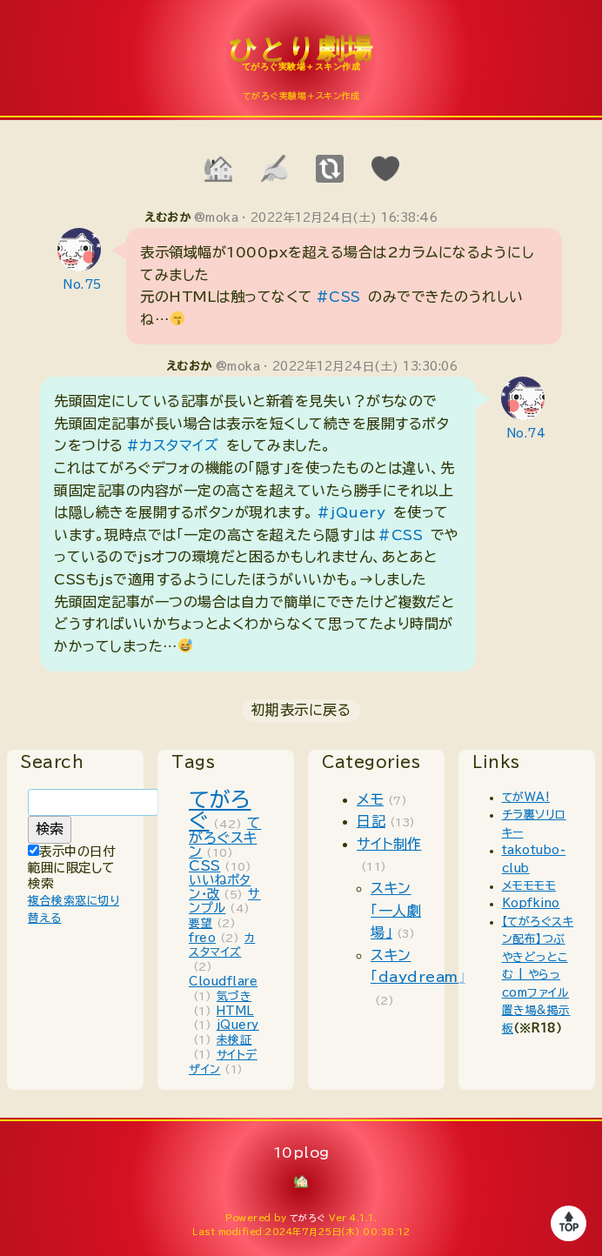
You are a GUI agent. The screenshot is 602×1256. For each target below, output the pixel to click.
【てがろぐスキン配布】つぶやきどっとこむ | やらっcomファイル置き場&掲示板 (538, 975)
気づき (234, 996)
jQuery (238, 1025)
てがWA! (526, 797)
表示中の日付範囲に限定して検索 (71, 867)
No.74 (526, 433)
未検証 (234, 1040)
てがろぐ (308, 1217)
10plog (301, 62)
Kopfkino (531, 903)
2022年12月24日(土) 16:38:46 (344, 218)
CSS (205, 865)
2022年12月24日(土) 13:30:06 (365, 366)
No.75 (83, 285)
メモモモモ (529, 886)
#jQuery (351, 512)
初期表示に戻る (301, 710)
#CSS (338, 297)
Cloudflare (223, 981)
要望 (200, 923)
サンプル (225, 900)
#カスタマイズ (172, 445)
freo (202, 938)
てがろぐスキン (225, 837)
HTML (235, 1011)
